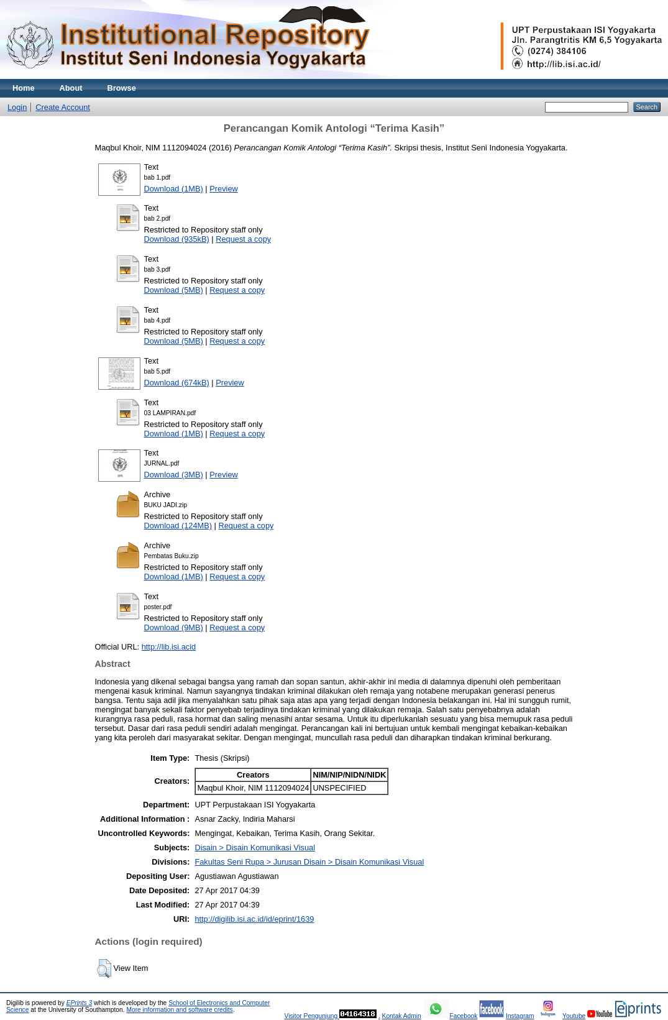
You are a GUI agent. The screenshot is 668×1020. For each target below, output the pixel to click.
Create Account (62, 107)
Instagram (520, 1016)
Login (17, 107)
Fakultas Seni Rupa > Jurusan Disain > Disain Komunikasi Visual (309, 861)
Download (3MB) (173, 474)
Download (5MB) (173, 290)
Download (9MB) (173, 627)
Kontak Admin (401, 1016)
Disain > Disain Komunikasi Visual (254, 847)
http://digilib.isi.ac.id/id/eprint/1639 (254, 919)
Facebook (463, 1016)
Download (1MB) (173, 188)
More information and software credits (179, 1009)
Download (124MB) (178, 525)
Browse (122, 88)
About (71, 88)
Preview (223, 188)
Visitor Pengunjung (311, 1016)
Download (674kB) (176, 382)
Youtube (573, 1016)
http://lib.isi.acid (169, 646)
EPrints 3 (79, 1002)
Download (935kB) (176, 239)
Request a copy (243, 239)
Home (23, 88)
